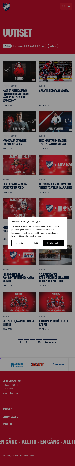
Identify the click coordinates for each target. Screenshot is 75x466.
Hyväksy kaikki (53, 243)
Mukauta (19, 243)
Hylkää (35, 243)
